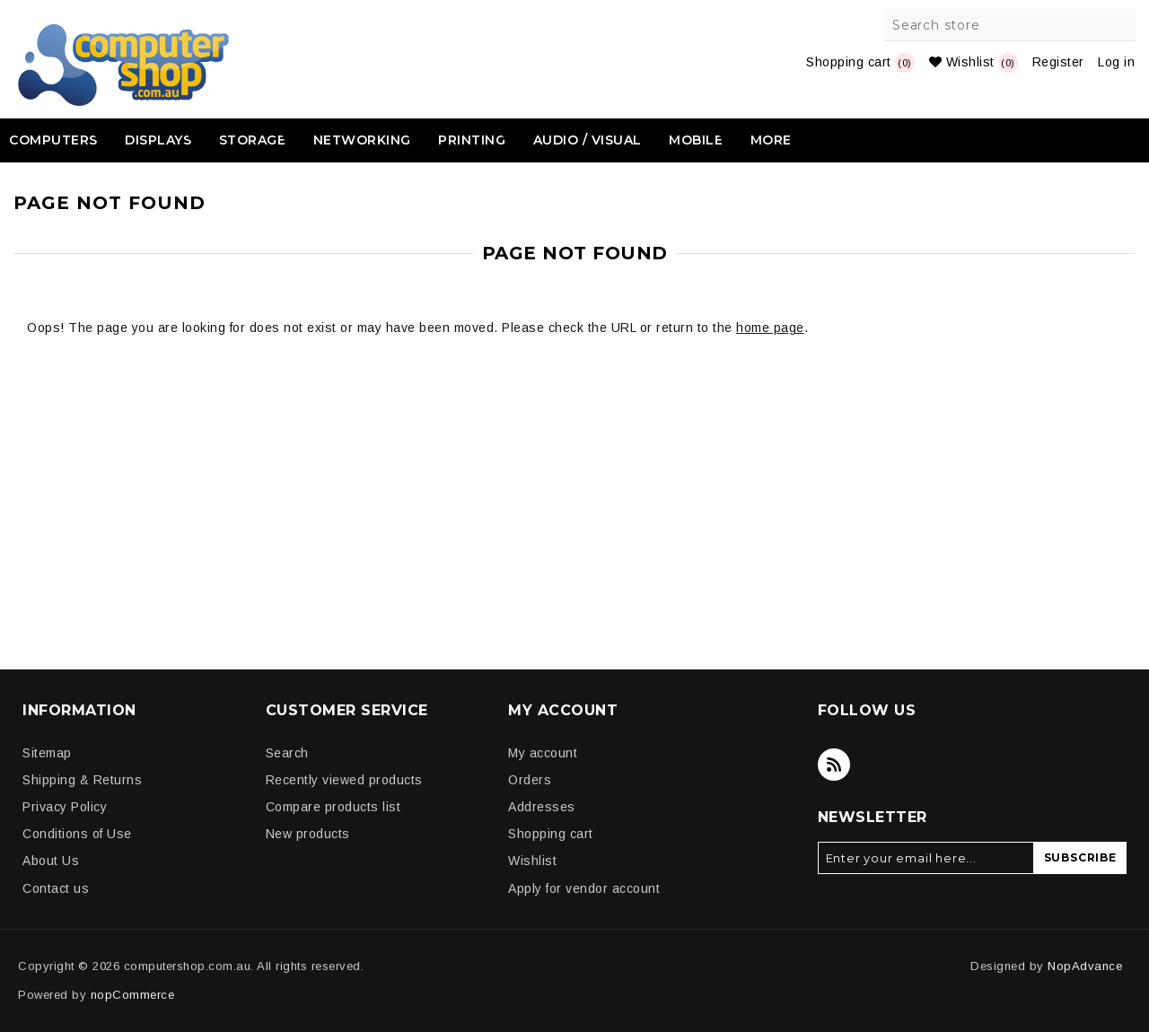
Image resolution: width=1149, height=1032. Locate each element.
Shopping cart (550, 833)
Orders (529, 780)
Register (1058, 62)
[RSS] (834, 764)
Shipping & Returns (82, 780)
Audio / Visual (587, 140)
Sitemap (47, 753)
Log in (1116, 62)
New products (308, 833)
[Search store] (1010, 25)
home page (770, 327)
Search (1119, 25)
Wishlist (532, 860)
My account (542, 753)
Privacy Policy (64, 807)
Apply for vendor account (584, 888)
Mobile (696, 140)
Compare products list (333, 807)
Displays (158, 140)
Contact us (55, 888)
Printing (471, 140)
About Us (50, 860)
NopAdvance (1085, 966)
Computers (53, 140)
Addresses (541, 807)
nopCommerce (133, 994)
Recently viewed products (344, 780)
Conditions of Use (77, 833)
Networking (362, 140)
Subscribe (1080, 857)
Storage (252, 140)
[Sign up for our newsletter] (926, 858)
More (771, 140)
